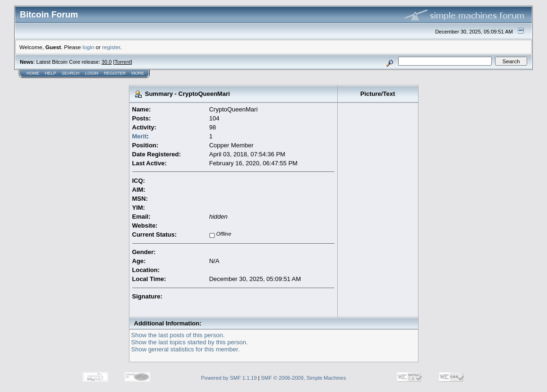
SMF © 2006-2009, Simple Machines (303, 378)
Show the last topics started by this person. (189, 342)
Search (71, 73)
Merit (139, 136)
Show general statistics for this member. (185, 349)
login (88, 47)
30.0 (106, 62)
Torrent (123, 62)
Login (91, 73)
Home (32, 73)
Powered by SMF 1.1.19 (229, 378)
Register (115, 73)
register (111, 47)
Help (50, 73)
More (137, 73)
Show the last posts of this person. (178, 335)
